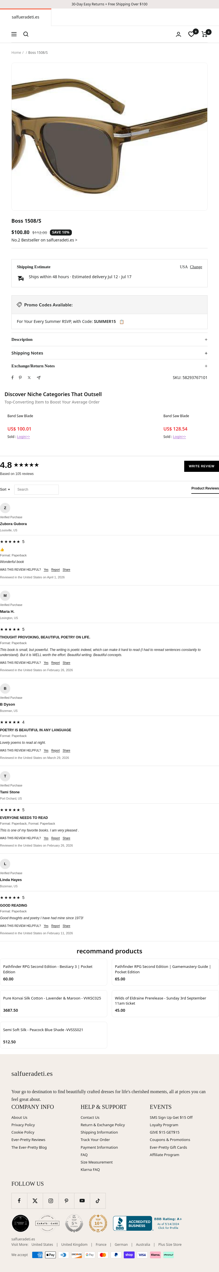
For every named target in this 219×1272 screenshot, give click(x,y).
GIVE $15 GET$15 (164, 1132)
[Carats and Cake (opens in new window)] (47, 1223)
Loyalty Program (164, 1124)
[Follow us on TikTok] (98, 1200)
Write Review (201, 466)
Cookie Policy (22, 1132)
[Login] (178, 34)
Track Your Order (95, 1139)
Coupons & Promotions (170, 1139)
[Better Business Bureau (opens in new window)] (148, 1223)
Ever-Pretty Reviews (28, 1139)
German (121, 1244)
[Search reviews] (36, 490)
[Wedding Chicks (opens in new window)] (20, 1223)
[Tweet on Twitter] (29, 378)
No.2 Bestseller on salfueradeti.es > (44, 240)
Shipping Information (99, 1132)
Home (16, 52)
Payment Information (99, 1147)
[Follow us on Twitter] (35, 1200)
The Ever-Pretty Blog (29, 1147)
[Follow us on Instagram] (50, 1200)
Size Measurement (97, 1162)
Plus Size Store (170, 1244)
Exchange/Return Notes (33, 366)
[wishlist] (191, 34)
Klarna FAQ (90, 1169)
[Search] (26, 34)
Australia (143, 1244)
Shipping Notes (27, 353)
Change (196, 267)
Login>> (23, 436)
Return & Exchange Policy (103, 1124)
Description (22, 339)
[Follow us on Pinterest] (66, 1200)
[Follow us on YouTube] (82, 1200)
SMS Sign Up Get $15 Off (171, 1117)
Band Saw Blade (20, 416)
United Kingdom (74, 1244)
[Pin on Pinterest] (20, 378)
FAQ (84, 1154)
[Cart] (205, 34)
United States (42, 1244)
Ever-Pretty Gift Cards (168, 1147)
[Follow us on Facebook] (19, 1200)
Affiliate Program (164, 1154)
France (101, 1244)
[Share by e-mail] (38, 378)
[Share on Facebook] (12, 378)
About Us (19, 1117)
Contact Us (90, 1117)
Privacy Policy (23, 1124)
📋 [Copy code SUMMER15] (121, 322)
